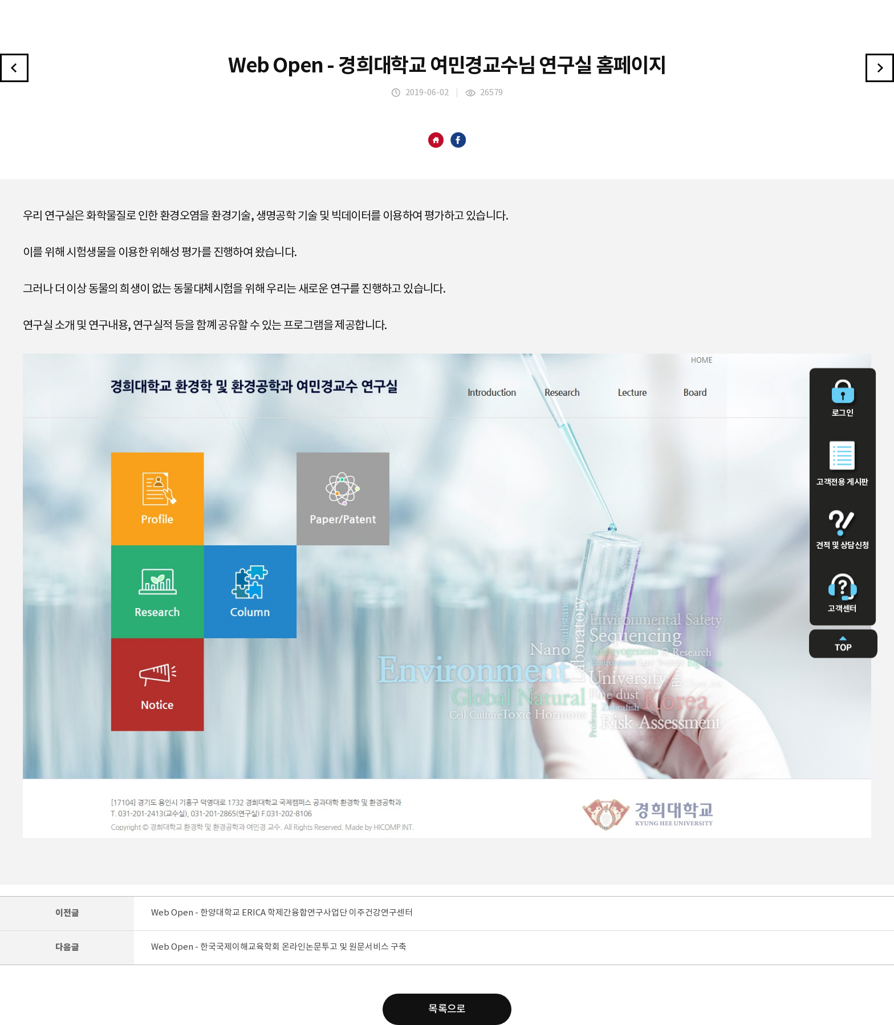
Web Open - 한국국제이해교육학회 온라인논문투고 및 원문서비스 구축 (279, 947)
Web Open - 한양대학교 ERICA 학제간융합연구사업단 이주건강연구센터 (282, 913)
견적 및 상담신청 (843, 530)
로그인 (843, 398)
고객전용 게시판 (843, 464)
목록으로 (447, 1009)
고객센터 (843, 593)
